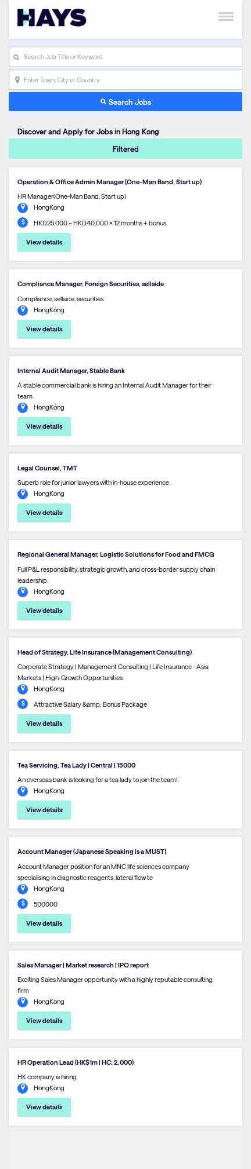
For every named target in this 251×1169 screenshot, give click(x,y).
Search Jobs (130, 101)
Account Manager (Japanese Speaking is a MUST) (91, 851)
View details (44, 242)
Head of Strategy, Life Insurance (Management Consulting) (104, 652)
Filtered (126, 148)
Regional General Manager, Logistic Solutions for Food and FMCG (115, 554)
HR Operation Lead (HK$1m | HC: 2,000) (75, 1062)
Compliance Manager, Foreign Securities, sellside (90, 283)
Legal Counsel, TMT (47, 468)
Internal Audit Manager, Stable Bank (71, 370)
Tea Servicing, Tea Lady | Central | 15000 (76, 765)
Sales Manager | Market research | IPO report (83, 965)
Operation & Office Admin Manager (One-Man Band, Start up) (109, 181)
